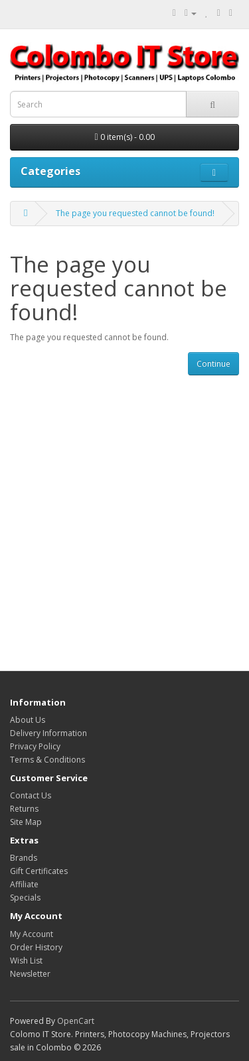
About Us (27, 719)
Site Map (26, 822)
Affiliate (24, 884)
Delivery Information (48, 733)
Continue (213, 363)
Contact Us (30, 795)
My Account (31, 934)
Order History (36, 947)
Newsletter (30, 973)
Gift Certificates (39, 871)
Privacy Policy (35, 746)
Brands (23, 857)
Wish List (26, 960)
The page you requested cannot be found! (135, 213)
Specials (25, 897)
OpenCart (75, 1021)
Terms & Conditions (47, 759)
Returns (24, 808)
